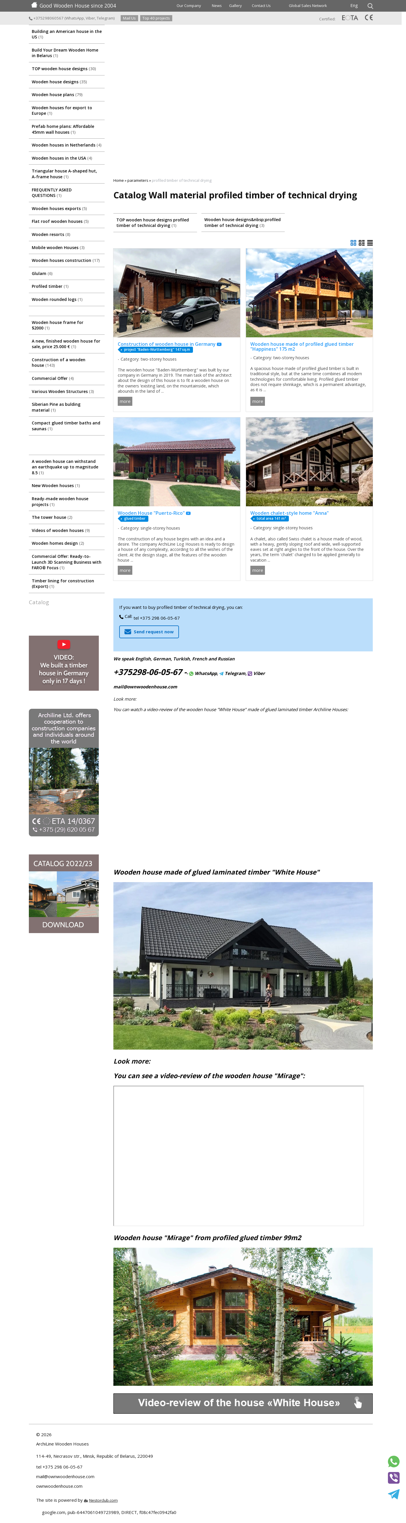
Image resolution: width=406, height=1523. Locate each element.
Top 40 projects (156, 18)
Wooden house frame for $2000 (57, 325)
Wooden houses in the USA (62, 158)
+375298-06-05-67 (147, 671)
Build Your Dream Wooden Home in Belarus (65, 53)
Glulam (42, 273)
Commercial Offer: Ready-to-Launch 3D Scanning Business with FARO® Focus (66, 562)
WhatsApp (75, 18)
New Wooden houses (56, 485)
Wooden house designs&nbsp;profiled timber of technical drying (242, 222)
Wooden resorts (51, 234)
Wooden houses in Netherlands (66, 145)
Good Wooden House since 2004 (73, 5)
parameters (137, 180)
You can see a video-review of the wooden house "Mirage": (209, 1075)
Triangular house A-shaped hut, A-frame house (64, 173)
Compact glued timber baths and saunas (66, 425)
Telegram (105, 18)
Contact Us (261, 5)
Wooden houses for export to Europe (62, 110)
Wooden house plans (57, 94)
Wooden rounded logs (57, 299)
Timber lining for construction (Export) (63, 583)
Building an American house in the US (67, 34)
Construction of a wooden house (58, 362)
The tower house (52, 517)
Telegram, (233, 673)
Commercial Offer (53, 378)
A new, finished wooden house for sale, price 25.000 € (66, 344)
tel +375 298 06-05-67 (156, 618)
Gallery (235, 5)
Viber (90, 18)
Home (118, 180)
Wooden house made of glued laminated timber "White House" (216, 872)
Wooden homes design (58, 543)
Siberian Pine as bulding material (56, 407)
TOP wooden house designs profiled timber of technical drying (152, 222)
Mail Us (129, 18)
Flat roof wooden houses (60, 221)
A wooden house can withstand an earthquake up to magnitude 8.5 (65, 467)
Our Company (189, 5)
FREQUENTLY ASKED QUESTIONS (52, 192)
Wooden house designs (59, 81)
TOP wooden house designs (64, 68)
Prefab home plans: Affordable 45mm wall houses (63, 129)
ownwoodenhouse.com (59, 1486)
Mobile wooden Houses (58, 247)
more (125, 401)
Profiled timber (50, 286)
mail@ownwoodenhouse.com (145, 687)
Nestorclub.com (103, 1500)
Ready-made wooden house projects (60, 501)
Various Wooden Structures (63, 391)
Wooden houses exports (59, 208)
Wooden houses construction (66, 260)
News (217, 5)
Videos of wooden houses (61, 530)
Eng (354, 5)
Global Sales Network (308, 5)
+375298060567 (46, 18)
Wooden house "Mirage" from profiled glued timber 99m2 (207, 1237)
